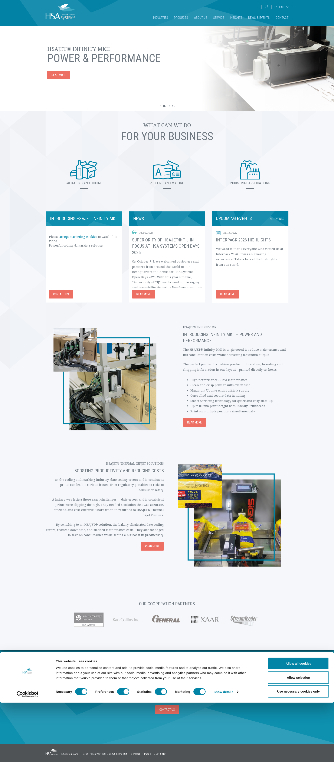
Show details (223, 751)
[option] (167, 68)
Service (218, 18)
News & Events (259, 18)
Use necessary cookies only (298, 750)
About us (200, 18)
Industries (160, 18)
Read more (59, 75)
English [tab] (279, 7)
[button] (160, 106)
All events (276, 219)
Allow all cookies (298, 723)
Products (181, 18)
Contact (282, 18)
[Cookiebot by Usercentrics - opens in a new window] (27, 754)
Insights (236, 18)
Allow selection (298, 737)
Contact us (61, 294)
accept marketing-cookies (78, 237)
